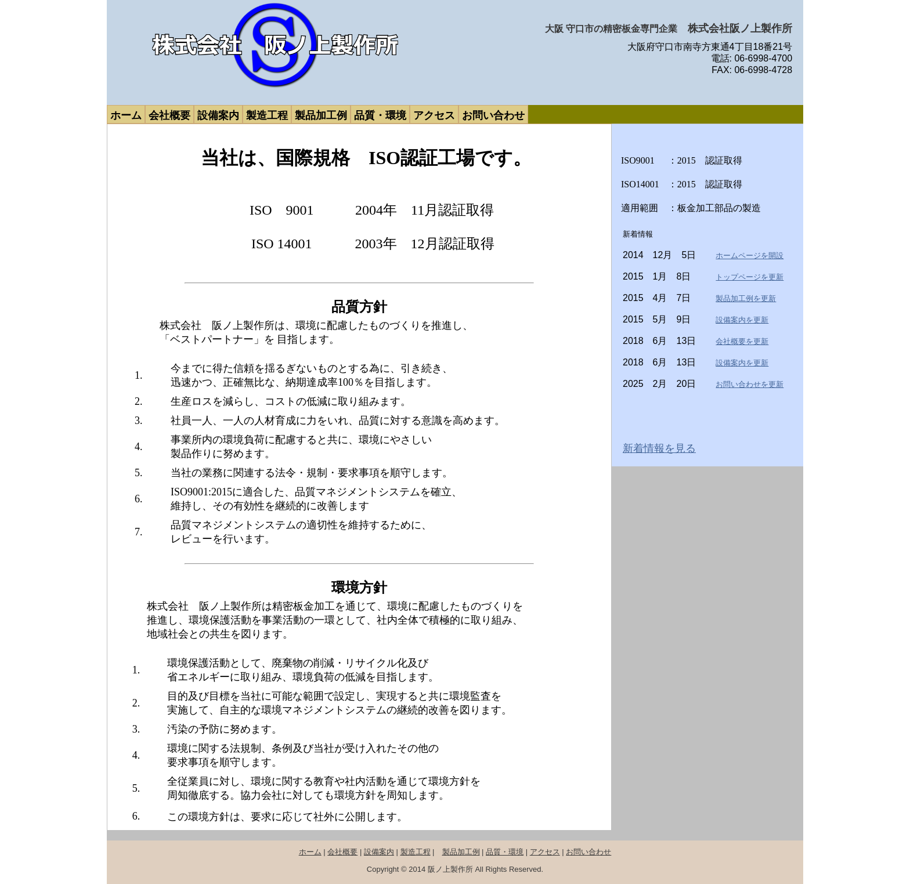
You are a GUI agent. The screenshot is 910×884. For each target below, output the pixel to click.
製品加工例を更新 (746, 298)
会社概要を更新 (742, 341)
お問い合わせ (588, 851)
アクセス (545, 851)
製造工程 (415, 851)
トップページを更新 (749, 277)
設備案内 (379, 851)
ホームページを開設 (749, 255)
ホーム (310, 851)
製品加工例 (461, 851)
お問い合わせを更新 (749, 384)
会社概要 (342, 851)
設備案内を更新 (742, 320)
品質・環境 (504, 851)
